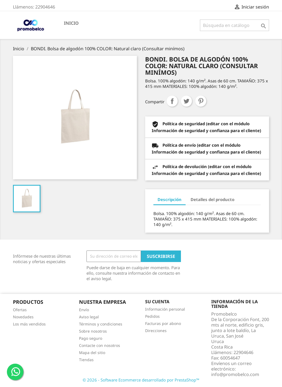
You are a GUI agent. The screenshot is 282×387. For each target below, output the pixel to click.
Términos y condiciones (100, 324)
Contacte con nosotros (99, 345)
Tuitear (186, 101)
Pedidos (152, 316)
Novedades (23, 316)
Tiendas (86, 359)
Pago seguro (90, 338)
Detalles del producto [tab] (212, 199)
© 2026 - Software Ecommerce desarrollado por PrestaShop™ (141, 380)
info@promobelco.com (235, 374)
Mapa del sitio (92, 352)
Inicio (71, 23)
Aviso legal (89, 316)
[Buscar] (234, 25)
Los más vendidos (29, 324)
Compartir (172, 101)
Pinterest (200, 101)
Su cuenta (157, 302)
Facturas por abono (163, 323)
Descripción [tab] (169, 199)
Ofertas (20, 309)
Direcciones (156, 330)
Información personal (165, 309)
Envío (84, 309)
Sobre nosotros (93, 331)
